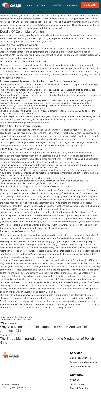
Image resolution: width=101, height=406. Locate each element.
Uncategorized (23, 319)
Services (42, 5)
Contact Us (90, 5)
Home (29, 5)
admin (30, 317)
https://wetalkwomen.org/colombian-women (75, 199)
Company (57, 5)
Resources (71, 5)
